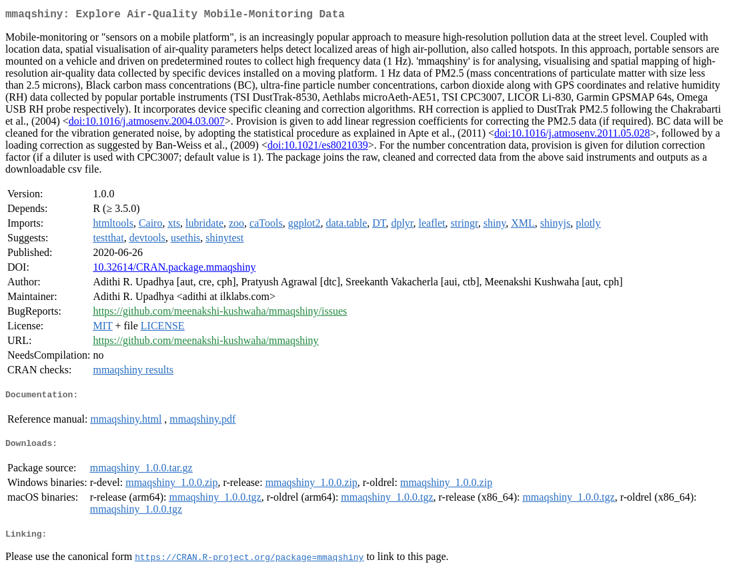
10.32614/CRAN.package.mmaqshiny (174, 269)
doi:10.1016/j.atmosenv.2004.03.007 (147, 123)
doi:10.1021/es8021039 (317, 147)
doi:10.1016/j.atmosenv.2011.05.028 (572, 135)
